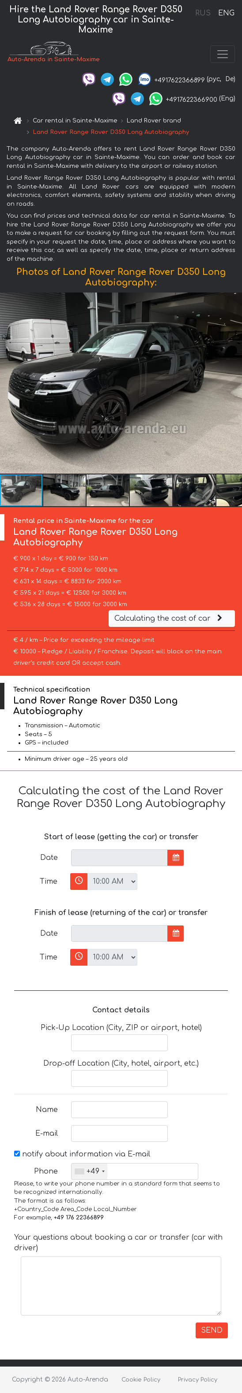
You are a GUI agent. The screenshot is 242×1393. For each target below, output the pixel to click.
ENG (226, 13)
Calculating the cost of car (169, 618)
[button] (234, 383)
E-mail (46, 1133)
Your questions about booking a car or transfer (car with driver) (118, 1243)
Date (49, 858)
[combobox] (89, 1171)
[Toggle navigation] (222, 54)
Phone (46, 1171)
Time (48, 881)
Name (47, 1110)
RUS (203, 13)
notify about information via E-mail (82, 1154)
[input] (119, 857)
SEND (212, 1330)
